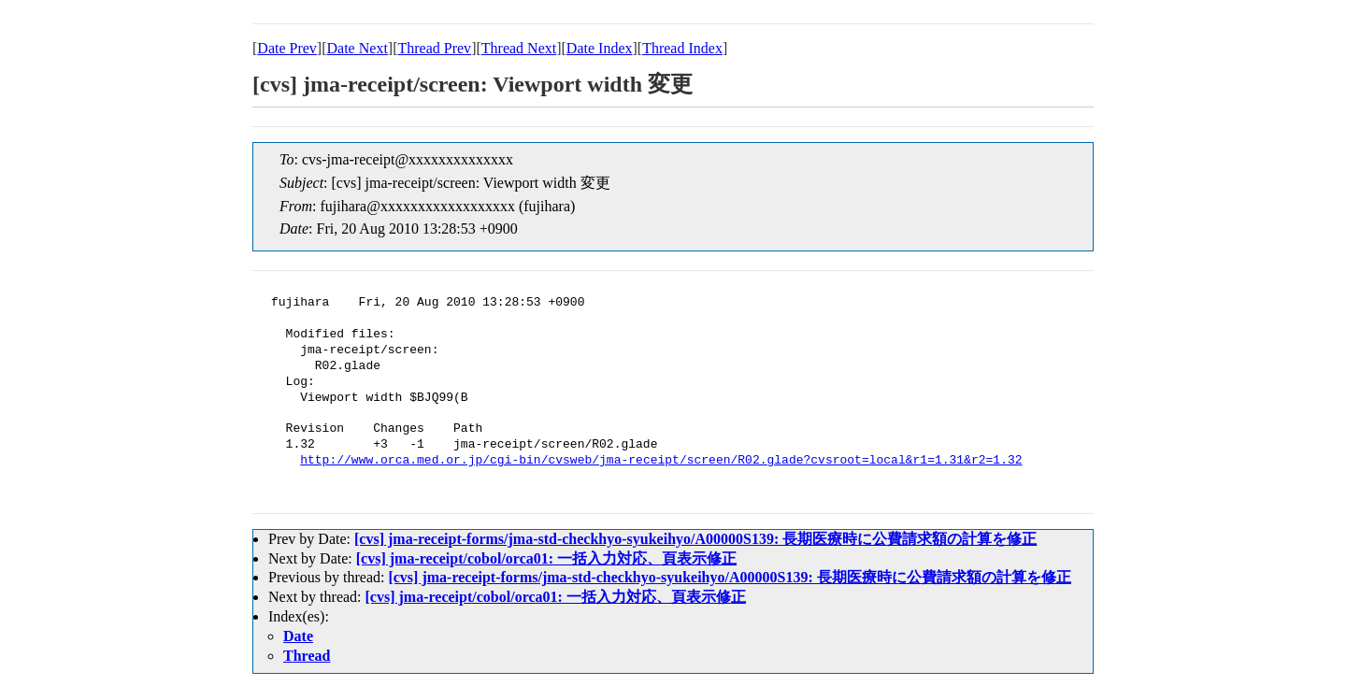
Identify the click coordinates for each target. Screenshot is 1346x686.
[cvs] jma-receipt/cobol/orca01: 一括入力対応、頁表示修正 (546, 558)
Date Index (599, 48)
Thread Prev (434, 48)
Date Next (357, 48)
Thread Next (518, 48)
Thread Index (682, 48)
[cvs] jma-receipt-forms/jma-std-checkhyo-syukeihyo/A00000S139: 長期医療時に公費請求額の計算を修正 (695, 539)
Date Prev (287, 48)
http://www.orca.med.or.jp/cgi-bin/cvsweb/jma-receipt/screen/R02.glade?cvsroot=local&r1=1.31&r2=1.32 (661, 460)
